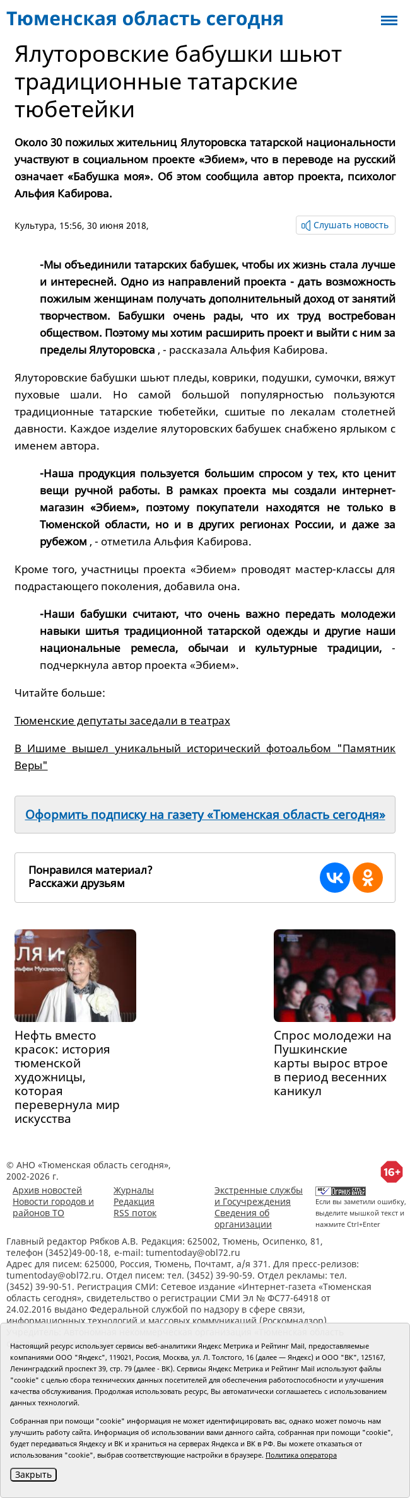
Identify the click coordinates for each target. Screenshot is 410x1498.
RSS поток (135, 1213)
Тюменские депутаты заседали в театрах (122, 720)
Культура (34, 225)
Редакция (134, 1201)
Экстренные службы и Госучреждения (258, 1195)
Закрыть (33, 1474)
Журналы (134, 1190)
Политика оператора (301, 1455)
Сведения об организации (243, 1218)
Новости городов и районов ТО (53, 1207)
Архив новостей (47, 1190)
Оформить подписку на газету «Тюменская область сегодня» (205, 814)
